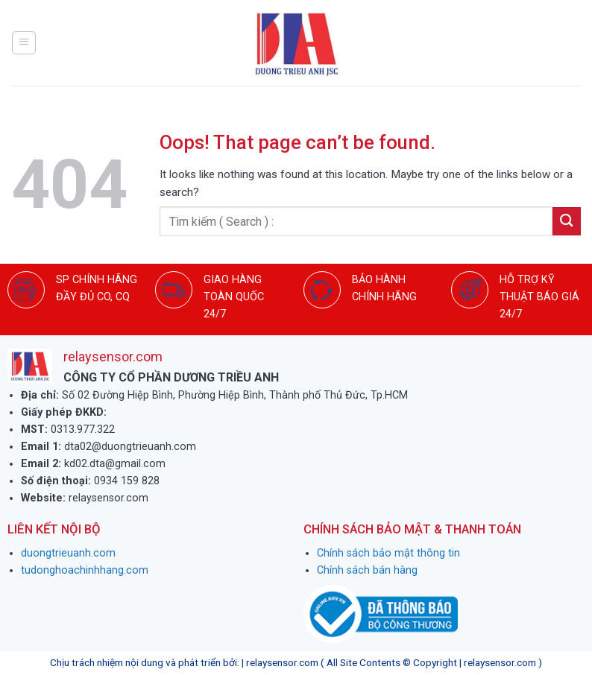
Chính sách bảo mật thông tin (388, 553)
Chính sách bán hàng (367, 570)
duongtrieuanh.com (68, 553)
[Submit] (566, 221)
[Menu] (24, 42)
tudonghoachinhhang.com (84, 570)
